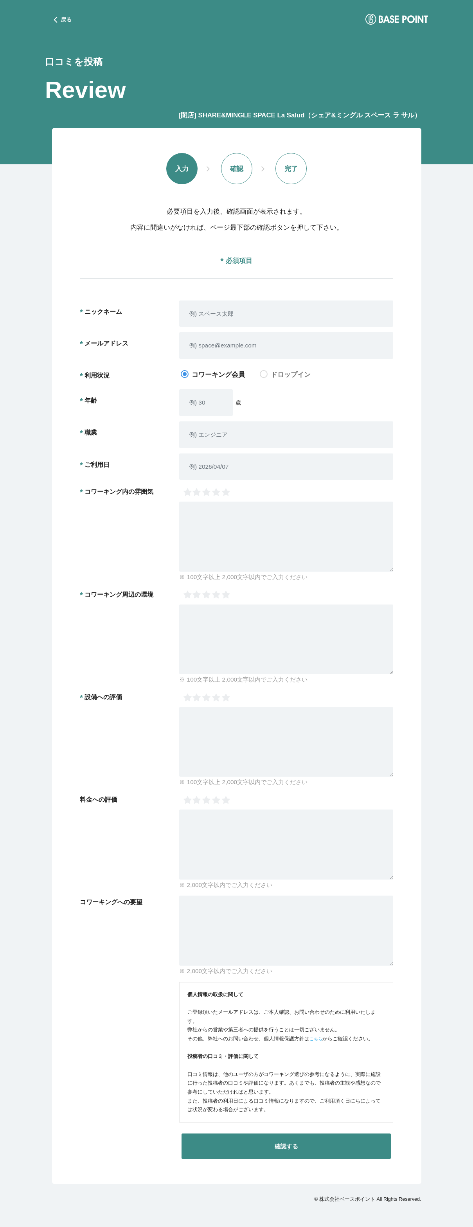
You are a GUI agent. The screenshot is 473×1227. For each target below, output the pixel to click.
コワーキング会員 (218, 376)
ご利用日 (97, 465)
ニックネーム (103, 312)
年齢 (91, 401)
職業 (91, 433)
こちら (317, 1040)
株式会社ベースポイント (347, 1200)
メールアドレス (106, 344)
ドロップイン (291, 376)
